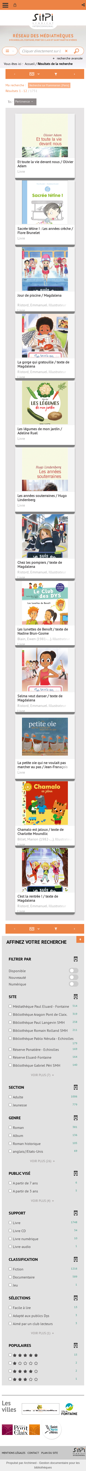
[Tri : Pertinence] (25, 101)
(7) (43, 1075)
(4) (43, 1201)
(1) (43, 1333)
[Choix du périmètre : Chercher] (9, 51)
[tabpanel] (43, 727)
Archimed (30, 1463)
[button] (83, 5)
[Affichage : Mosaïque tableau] (36, 74)
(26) (43, 1161)
